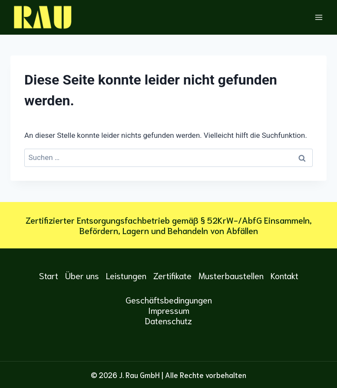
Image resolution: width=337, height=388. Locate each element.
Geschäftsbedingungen (169, 299)
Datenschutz (168, 320)
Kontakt (284, 275)
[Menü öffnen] (319, 17)
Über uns (82, 275)
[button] (19, 369)
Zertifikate (172, 275)
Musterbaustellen (231, 275)
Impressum (168, 310)
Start (48, 275)
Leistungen (126, 275)
